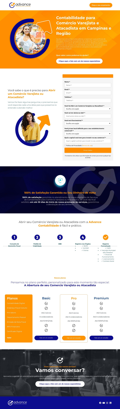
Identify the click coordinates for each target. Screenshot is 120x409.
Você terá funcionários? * (73, 120)
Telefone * (68, 97)
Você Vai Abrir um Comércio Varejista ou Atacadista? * (84, 106)
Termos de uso (87, 145)
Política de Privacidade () (79, 145)
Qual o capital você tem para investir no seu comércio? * (85, 138)
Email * (67, 89)
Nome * (67, 82)
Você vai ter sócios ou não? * (74, 113)
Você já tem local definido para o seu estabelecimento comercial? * (84, 129)
